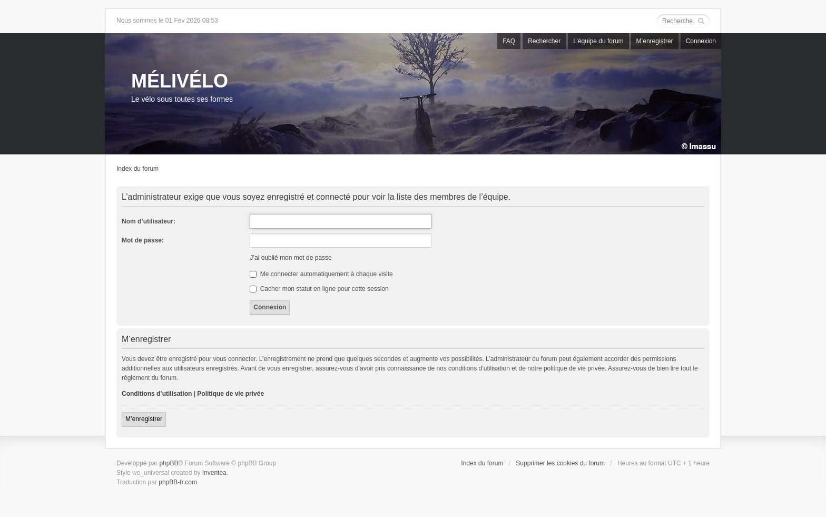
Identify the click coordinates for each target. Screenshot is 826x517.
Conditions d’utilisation (157, 393)
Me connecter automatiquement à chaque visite (321, 274)
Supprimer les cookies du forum (560, 463)
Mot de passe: (143, 240)
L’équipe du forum (598, 41)
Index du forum (137, 168)
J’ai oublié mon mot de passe (290, 257)
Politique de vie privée (230, 393)
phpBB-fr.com (178, 482)
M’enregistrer (654, 41)
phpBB (168, 463)
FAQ (509, 41)
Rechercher (544, 41)
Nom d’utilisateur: (148, 221)
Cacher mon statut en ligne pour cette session (319, 288)
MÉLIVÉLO (179, 81)
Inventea (214, 472)
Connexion (701, 41)
